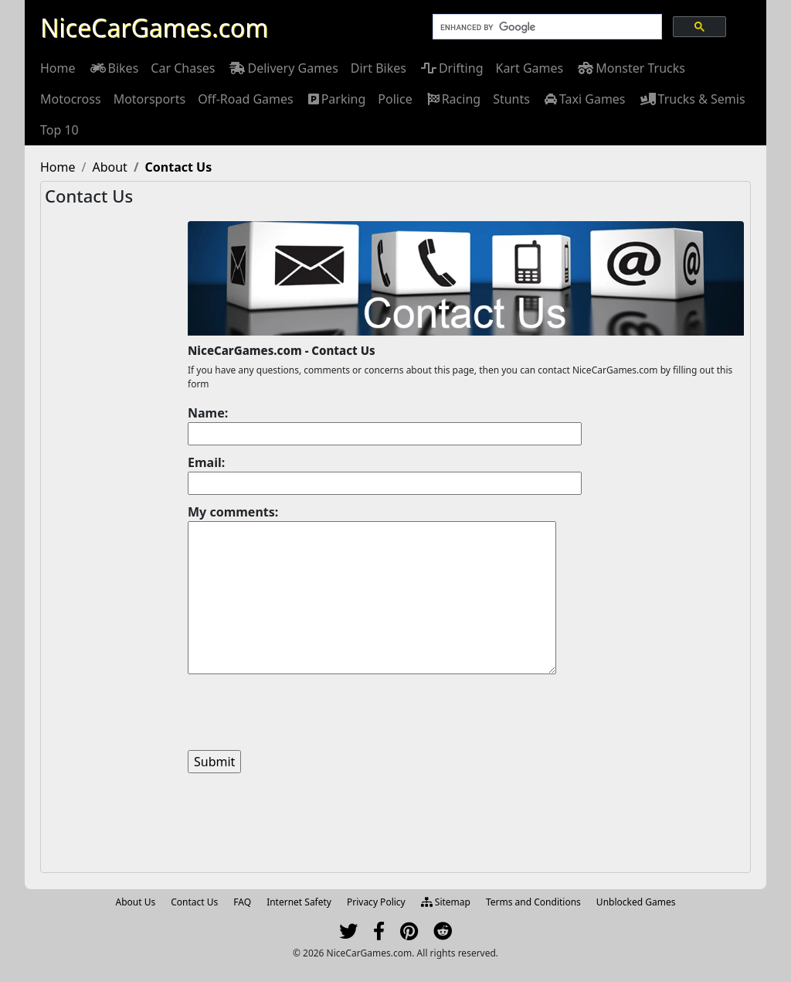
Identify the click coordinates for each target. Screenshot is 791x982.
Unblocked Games (636, 902)
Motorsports (150, 98)
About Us (136, 902)
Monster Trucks (630, 68)
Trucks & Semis (691, 98)
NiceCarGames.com (154, 27)
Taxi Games (584, 98)
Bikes (113, 68)
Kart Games (529, 68)
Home (58, 68)
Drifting (451, 68)
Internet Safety (298, 902)
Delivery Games (282, 68)
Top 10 (59, 129)
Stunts (511, 98)
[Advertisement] (114, 469)
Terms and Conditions (533, 902)
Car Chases (183, 68)
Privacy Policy (376, 902)
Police (395, 98)
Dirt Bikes (378, 68)
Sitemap (445, 902)
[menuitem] (58, 68)
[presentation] (305, 712)
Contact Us (194, 902)
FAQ (242, 902)
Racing (452, 98)
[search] (545, 27)
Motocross (70, 98)
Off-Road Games (246, 98)
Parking (336, 98)
